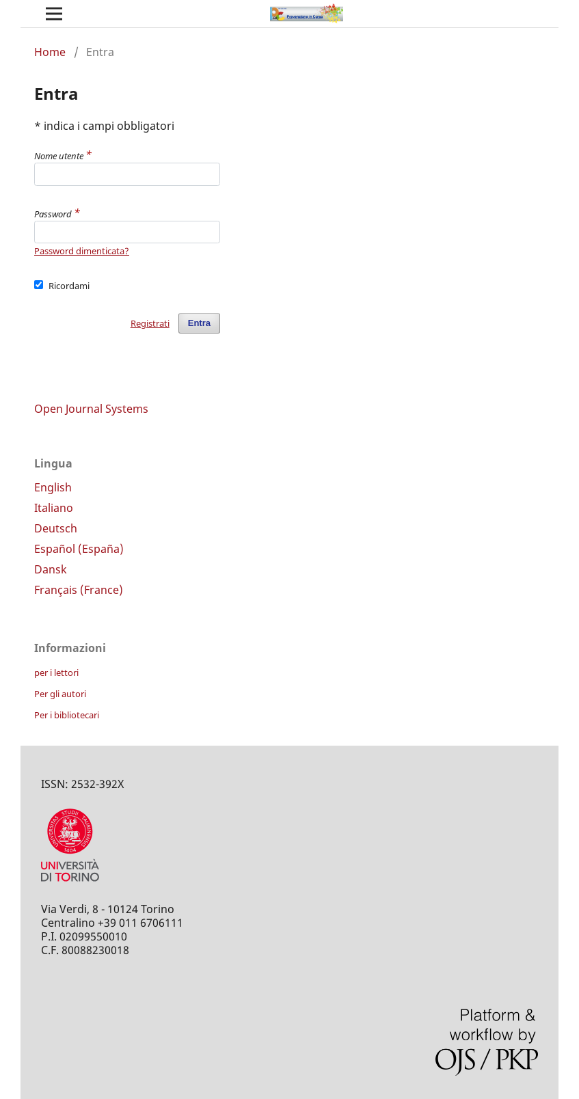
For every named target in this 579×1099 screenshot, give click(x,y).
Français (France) (78, 589)
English (53, 487)
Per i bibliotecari (66, 715)
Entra (199, 323)
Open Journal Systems (91, 408)
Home (50, 52)
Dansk (50, 569)
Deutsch (55, 528)
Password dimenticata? (81, 251)
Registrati (150, 323)
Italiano (53, 507)
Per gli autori (60, 694)
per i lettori (56, 672)
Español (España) (79, 548)
